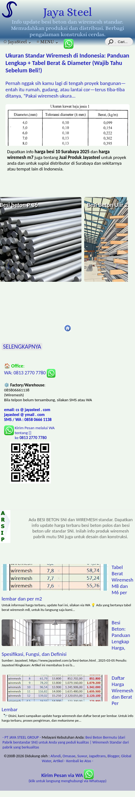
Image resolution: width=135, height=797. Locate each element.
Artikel (58, 760)
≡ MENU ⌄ (48, 41)
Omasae (69, 755)
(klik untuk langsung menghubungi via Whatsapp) (68, 778)
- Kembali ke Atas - (78, 760)
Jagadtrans (97, 755)
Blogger (113, 755)
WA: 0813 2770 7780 (29, 373)
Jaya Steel (67, 12)
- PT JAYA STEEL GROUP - (21, 737)
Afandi (56, 755)
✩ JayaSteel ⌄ (17, 41)
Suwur (82, 755)
